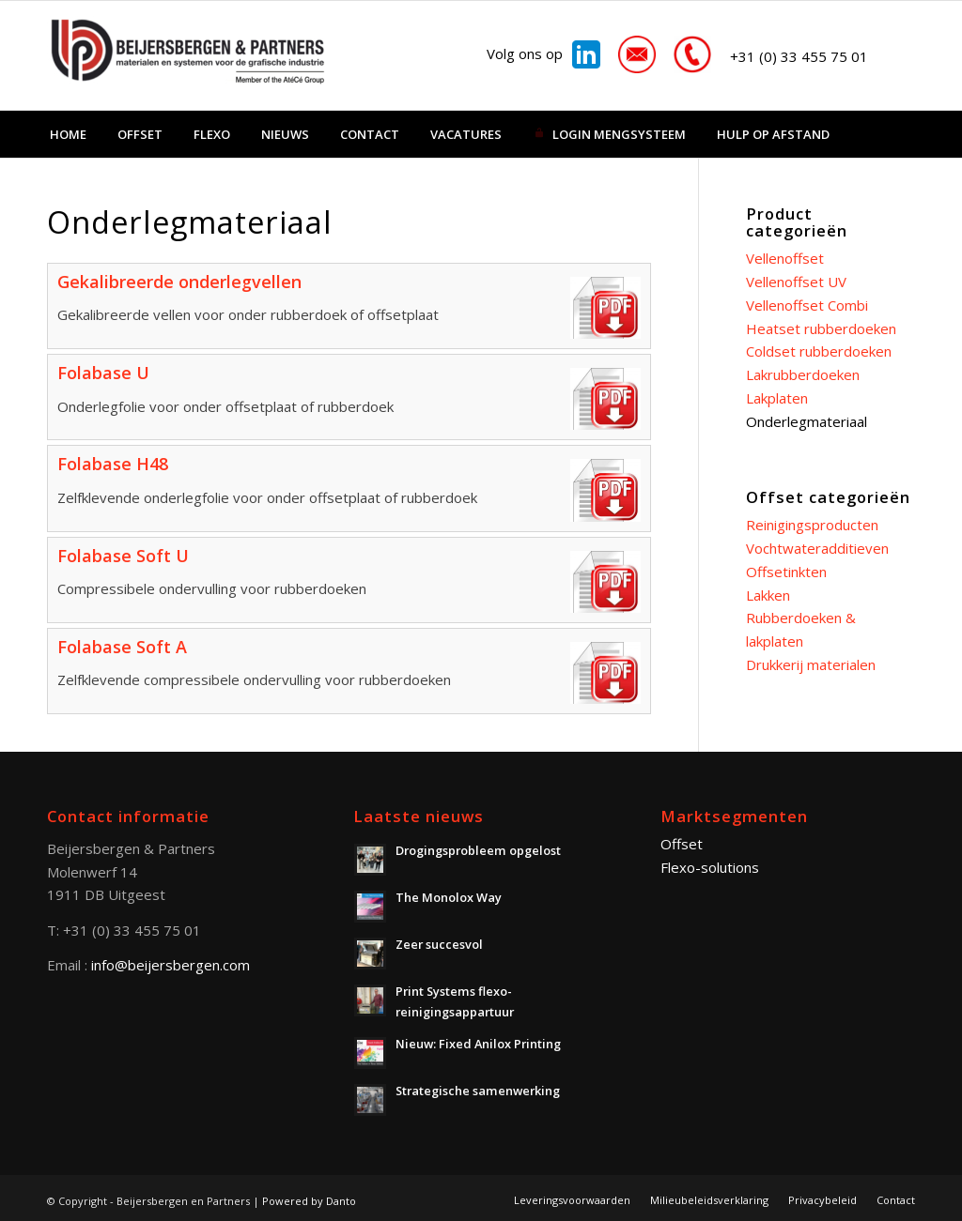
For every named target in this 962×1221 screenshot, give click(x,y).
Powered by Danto (309, 1201)
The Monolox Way (449, 897)
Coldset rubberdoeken (819, 351)
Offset (681, 843)
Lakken (768, 595)
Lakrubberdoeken (803, 374)
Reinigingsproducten (812, 524)
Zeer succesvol (439, 944)
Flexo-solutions (709, 867)
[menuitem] (68, 134)
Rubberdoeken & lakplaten (801, 629)
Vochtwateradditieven (817, 548)
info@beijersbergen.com (170, 964)
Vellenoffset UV (796, 281)
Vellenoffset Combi (807, 305)
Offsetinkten (786, 571)
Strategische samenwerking (478, 1090)
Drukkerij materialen (811, 664)
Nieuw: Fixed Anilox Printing (478, 1043)
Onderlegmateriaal (806, 421)
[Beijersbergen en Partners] (188, 55)
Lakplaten (777, 398)
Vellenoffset (785, 258)
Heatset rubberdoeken (821, 328)
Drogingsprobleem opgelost (478, 850)
